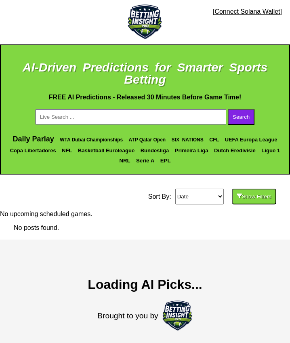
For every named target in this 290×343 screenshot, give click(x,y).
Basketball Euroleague (106, 150)
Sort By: (159, 196)
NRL (124, 161)
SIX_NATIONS (188, 140)
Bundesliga (155, 150)
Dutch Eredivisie (235, 150)
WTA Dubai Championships (91, 140)
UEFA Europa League (251, 140)
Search (241, 117)
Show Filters (254, 197)
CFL (214, 140)
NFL (67, 150)
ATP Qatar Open (147, 140)
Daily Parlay (33, 139)
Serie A (145, 161)
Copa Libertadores (33, 150)
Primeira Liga (191, 150)
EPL (165, 161)
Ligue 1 (270, 150)
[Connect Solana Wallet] (247, 11)
